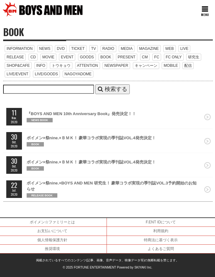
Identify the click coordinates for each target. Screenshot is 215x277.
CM (145, 57)
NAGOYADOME (78, 74)
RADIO (108, 48)
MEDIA (127, 48)
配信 (188, 65)
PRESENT (127, 57)
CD (33, 57)
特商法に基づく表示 (161, 240)
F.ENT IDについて (161, 222)
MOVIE (48, 57)
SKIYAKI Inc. (143, 267)
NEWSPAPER (116, 65)
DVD (61, 48)
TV (93, 48)
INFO (40, 65)
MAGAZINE (149, 48)
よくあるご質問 (161, 249)
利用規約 (160, 231)
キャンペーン (146, 65)
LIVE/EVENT (17, 74)
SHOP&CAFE (18, 65)
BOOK (105, 57)
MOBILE (171, 65)
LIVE (184, 48)
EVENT (67, 57)
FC (156, 57)
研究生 (193, 57)
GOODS (87, 57)
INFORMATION (20, 48)
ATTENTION (87, 65)
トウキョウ (61, 65)
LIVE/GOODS (46, 74)
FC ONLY (174, 57)
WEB (169, 48)
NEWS (44, 48)
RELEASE (15, 57)
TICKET (78, 48)
